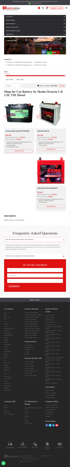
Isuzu (5, 374)
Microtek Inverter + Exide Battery (52, 354)
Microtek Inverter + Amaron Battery (53, 380)
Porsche (6, 356)
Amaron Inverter (29, 364)
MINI (5, 358)
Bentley (6, 365)
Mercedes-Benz (8, 335)
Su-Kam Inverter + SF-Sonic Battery (53, 376)
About (5, 407)
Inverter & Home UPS (12, 27)
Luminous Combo (50, 322)
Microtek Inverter (29, 369)
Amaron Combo (49, 317)
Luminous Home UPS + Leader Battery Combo (53, 331)
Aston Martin (7, 363)
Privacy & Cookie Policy (51, 407)
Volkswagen (7, 351)
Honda (6, 324)
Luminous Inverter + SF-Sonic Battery (53, 372)
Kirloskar (27, 354)
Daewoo (6, 367)
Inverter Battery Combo (13, 31)
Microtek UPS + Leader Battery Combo (53, 327)
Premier (6, 388)
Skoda (22, 44)
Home (8, 44)
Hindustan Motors (9, 328)
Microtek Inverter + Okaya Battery (52, 364)
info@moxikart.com (28, 461)
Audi (5, 312)
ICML (5, 372)
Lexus (5, 381)
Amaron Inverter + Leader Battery (52, 346)
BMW (5, 315)
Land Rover (7, 385)
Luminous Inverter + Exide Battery (52, 335)
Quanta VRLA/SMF (50, 395)
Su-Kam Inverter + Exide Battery (54, 357)
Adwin (26, 421)
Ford (5, 321)
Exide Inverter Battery (31, 319)
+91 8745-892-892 (35, 3)
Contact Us (7, 412)
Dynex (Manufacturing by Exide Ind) (33, 408)
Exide (26, 414)
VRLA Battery (9, 34)
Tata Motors (7, 344)
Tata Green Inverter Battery (32, 331)
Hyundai (6, 326)
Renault (6, 340)
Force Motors (8, 390)
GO (26, 418)
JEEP (5, 360)
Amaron (27, 412)
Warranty (47, 416)
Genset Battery (10, 20)
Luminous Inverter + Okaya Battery (52, 360)
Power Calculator (9, 414)
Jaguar (6, 353)
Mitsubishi (7, 369)
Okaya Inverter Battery (31, 326)
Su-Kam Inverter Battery (31, 321)
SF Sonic (27, 416)
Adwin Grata (28, 423)
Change (62, 86)
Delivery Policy (49, 412)
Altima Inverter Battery (31, 335)
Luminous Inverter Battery (32, 317)
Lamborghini (7, 378)
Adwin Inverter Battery (31, 337)
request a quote (57, 8)
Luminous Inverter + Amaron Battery (53, 339)
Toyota (6, 347)
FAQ (5, 409)
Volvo (5, 349)
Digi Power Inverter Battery (32, 328)
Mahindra (6, 331)
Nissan (6, 337)
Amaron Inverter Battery (31, 312)
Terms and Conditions (51, 405)
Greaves (27, 352)
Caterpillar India (29, 347)
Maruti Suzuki (7, 333)
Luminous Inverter (30, 366)
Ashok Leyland (29, 345)
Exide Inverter (28, 373)
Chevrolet (7, 317)
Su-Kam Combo (49, 315)
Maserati (6, 383)
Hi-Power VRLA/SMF (50, 393)
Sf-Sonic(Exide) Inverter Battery (33, 315)
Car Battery (9, 17)
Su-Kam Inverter (29, 362)
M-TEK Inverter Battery (31, 324)
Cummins (27, 350)
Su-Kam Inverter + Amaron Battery (52, 343)
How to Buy (48, 414)
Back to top (34, 300)
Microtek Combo (50, 324)
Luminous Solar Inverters (31, 371)
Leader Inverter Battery (31, 333)
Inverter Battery (10, 24)
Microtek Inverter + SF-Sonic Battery (53, 368)
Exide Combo (49, 320)
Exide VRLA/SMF (49, 390)
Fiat (5, 319)
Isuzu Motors (7, 376)
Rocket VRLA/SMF (50, 397)
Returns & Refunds (50, 409)
